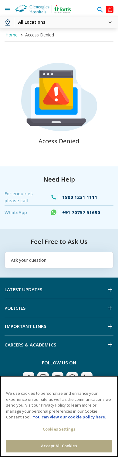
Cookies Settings (59, 429)
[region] (59, 416)
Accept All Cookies (59, 445)
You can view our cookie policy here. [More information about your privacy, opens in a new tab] (69, 417)
